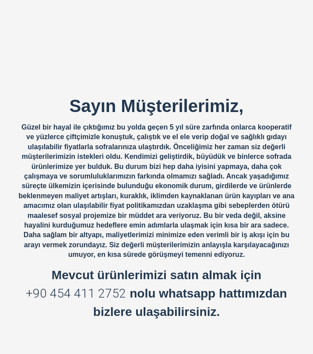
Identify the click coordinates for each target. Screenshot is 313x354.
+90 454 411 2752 (76, 293)
